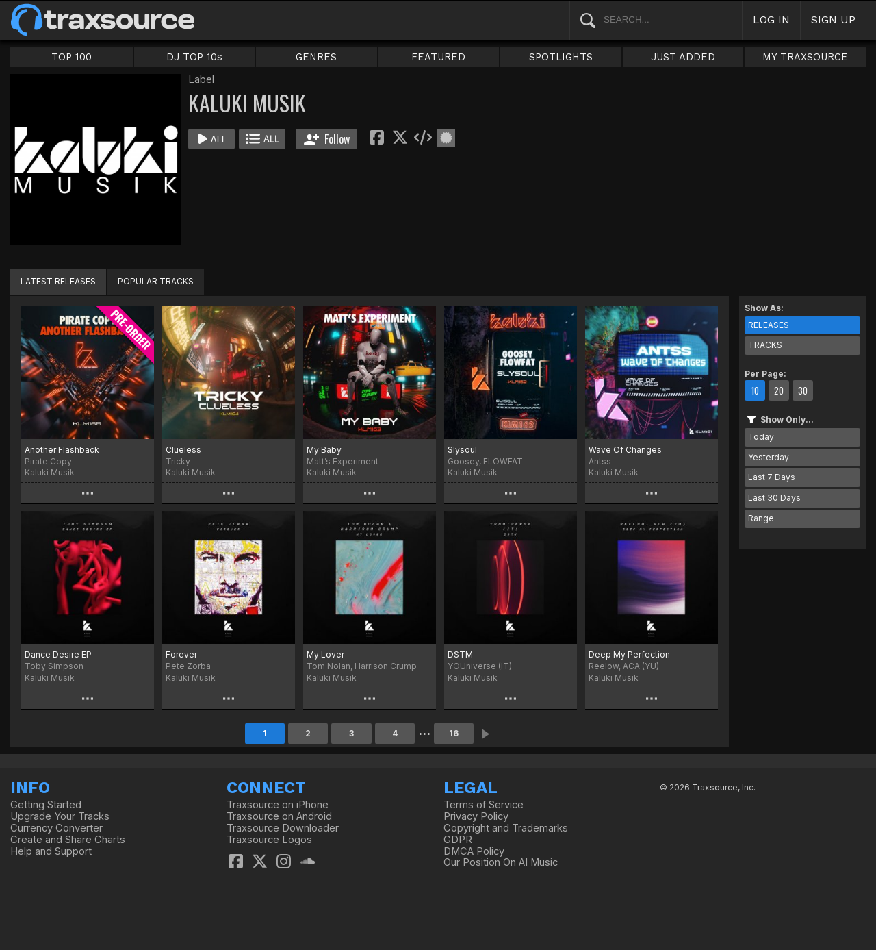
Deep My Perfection (629, 654)
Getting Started (45, 805)
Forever (181, 654)
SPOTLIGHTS (561, 57)
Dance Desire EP (58, 654)
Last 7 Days (771, 477)
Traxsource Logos (269, 840)
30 (803, 390)
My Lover (325, 654)
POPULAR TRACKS (156, 281)
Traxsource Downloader (283, 828)
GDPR (457, 840)
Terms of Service (483, 805)
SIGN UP (833, 19)
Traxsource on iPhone (277, 805)
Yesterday (768, 457)
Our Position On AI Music (500, 862)
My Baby (324, 450)
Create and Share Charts (67, 840)
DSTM (460, 654)
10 (755, 390)
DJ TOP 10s (194, 57)
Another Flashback (62, 450)
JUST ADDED (683, 57)
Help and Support (51, 851)
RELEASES (768, 325)
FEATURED (438, 57)
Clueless (183, 450)
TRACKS (765, 345)
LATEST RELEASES (58, 281)
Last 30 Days (774, 497)
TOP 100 (71, 57)
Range (761, 518)
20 (779, 390)
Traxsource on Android (279, 816)
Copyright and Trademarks (505, 828)
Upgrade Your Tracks (60, 816)
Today (761, 437)
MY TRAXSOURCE (805, 57)
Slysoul (462, 450)
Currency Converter (56, 828)
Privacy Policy (475, 816)
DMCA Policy (473, 851)
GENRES (316, 57)
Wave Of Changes (625, 450)
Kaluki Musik (50, 472)
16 (454, 733)
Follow (327, 139)
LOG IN (771, 19)
